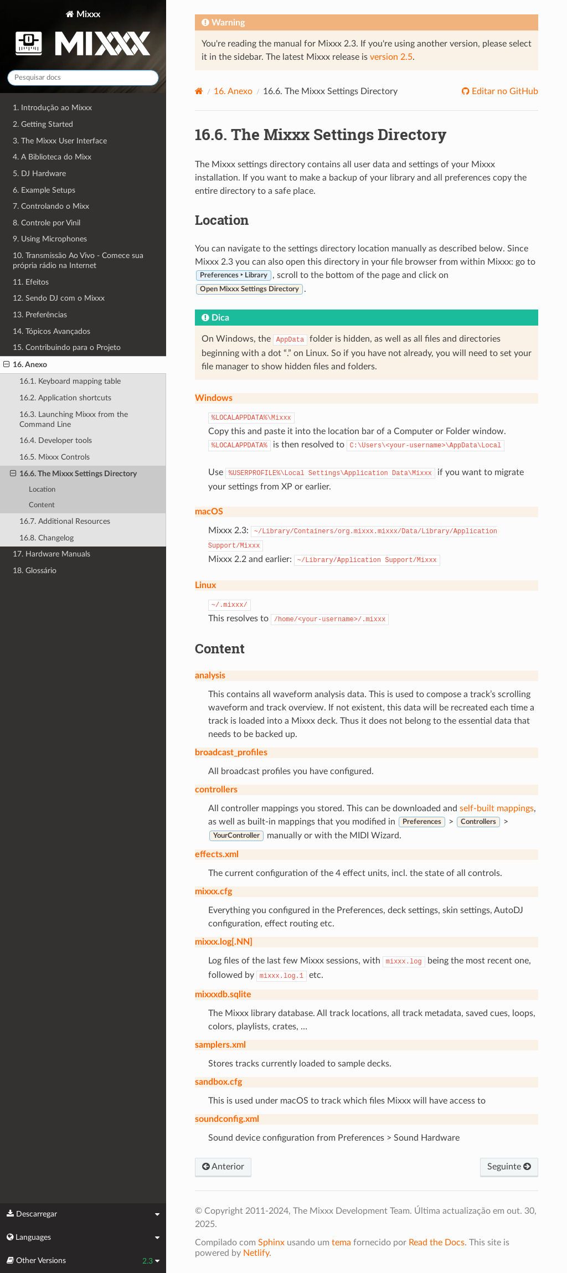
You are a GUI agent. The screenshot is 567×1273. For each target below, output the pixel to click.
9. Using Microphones (50, 239)
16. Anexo (25, 365)
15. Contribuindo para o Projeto (67, 347)
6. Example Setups (44, 190)
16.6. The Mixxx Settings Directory (73, 474)
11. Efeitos (31, 282)
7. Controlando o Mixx (51, 206)
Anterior (223, 1166)
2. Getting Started (43, 124)
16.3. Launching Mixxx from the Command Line (73, 419)
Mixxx (83, 35)
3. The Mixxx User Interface (60, 141)
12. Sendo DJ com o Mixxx (59, 298)
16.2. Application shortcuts (65, 398)
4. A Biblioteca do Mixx (52, 157)
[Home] (199, 91)
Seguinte (509, 1166)
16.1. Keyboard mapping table (70, 381)
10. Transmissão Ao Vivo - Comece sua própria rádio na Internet (78, 260)
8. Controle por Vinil (46, 223)
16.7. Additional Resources (64, 521)
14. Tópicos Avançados (51, 331)
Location (42, 489)
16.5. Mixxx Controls (54, 457)
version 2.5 (391, 57)
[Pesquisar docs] (83, 78)
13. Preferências (40, 315)
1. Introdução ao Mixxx (52, 108)
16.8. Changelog (46, 538)
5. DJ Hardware (39, 173)
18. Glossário (34, 570)
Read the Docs (437, 1242)
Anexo (233, 91)
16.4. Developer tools (55, 440)
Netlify (256, 1253)
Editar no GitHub (504, 91)
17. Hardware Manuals (51, 554)
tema (341, 1242)
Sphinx (271, 1242)
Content (42, 505)
